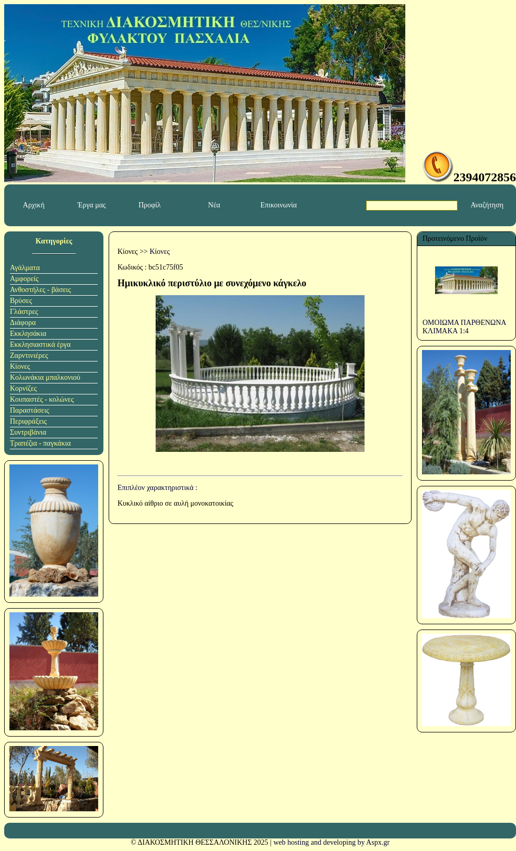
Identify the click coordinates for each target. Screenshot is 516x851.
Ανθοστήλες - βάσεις (40, 290)
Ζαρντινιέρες (29, 355)
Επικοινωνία (279, 205)
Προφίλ (149, 205)
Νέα (214, 205)
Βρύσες (21, 301)
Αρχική (33, 205)
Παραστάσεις (29, 410)
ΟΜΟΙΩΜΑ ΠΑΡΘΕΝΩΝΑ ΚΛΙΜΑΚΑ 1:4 (464, 327)
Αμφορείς (24, 279)
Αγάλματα (25, 268)
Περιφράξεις (28, 421)
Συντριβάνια (28, 432)
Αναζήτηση (487, 205)
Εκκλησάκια (28, 333)
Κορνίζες (23, 388)
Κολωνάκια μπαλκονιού (45, 377)
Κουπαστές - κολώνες (42, 399)
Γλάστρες (24, 312)
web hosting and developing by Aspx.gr (331, 842)
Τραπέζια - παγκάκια (40, 443)
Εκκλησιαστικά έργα (40, 344)
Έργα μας (91, 205)
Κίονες (20, 366)
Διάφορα (23, 323)
